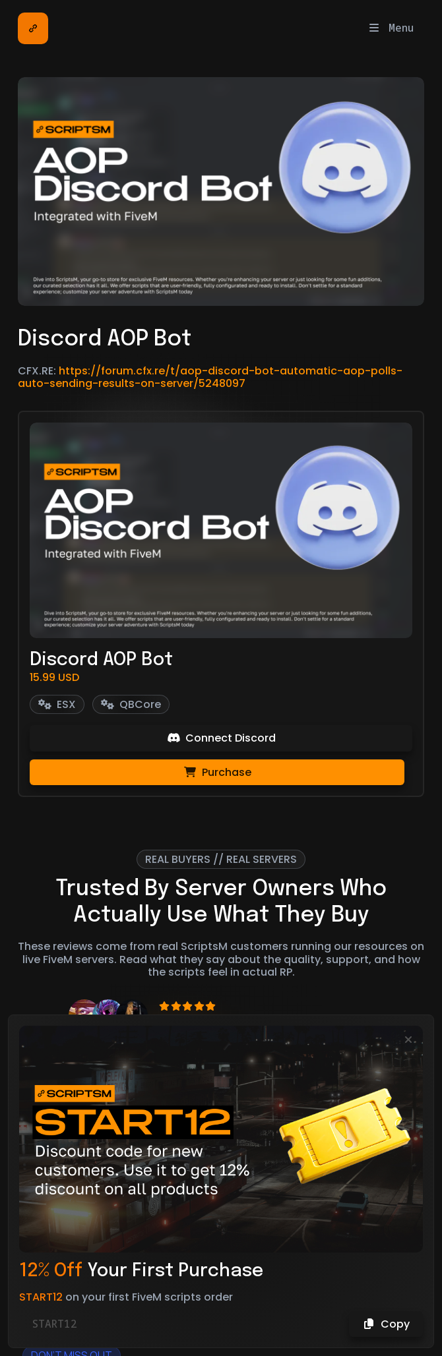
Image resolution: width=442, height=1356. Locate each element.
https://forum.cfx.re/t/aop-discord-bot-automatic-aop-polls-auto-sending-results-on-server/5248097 (210, 377)
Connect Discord (221, 738)
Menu (390, 27)
